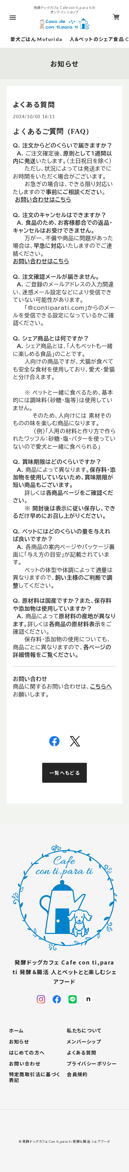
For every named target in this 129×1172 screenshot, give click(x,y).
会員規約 (77, 1074)
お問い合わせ (24, 1064)
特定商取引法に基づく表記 (34, 1077)
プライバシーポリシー (92, 1064)
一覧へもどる (64, 772)
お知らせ (19, 1041)
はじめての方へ (27, 1053)
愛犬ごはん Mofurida (36, 39)
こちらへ (101, 686)
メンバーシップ (84, 1041)
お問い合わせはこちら (41, 261)
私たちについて (84, 1030)
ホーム (16, 1030)
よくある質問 (81, 1053)
